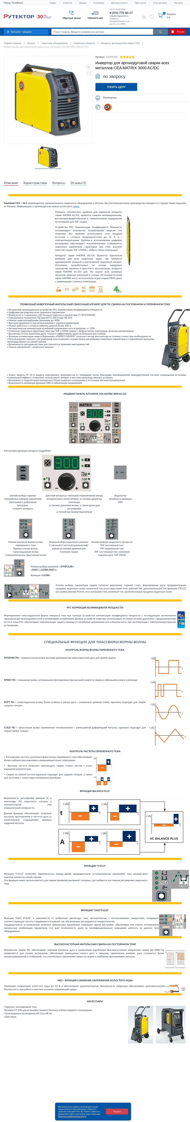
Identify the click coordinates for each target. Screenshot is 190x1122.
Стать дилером (160, 3)
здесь (76, 206)
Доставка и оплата (119, 3)
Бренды (82, 3)
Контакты (178, 3)
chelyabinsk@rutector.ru (119, 16)
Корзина (171, 14)
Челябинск (17, 2)
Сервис (53, 3)
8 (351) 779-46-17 (121, 12)
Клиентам (67, 3)
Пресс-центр (140, 3)
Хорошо (117, 1111)
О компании (99, 3)
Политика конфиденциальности (72, 1116)
